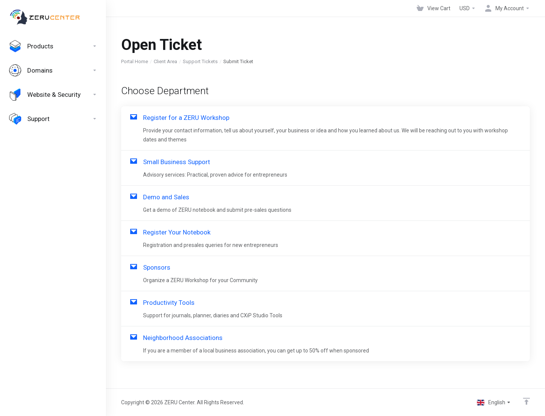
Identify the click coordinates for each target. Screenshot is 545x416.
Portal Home (134, 61)
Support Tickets (200, 61)
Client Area (165, 61)
